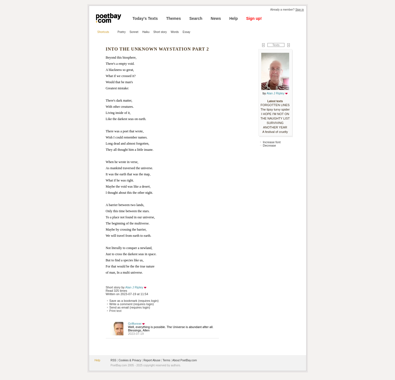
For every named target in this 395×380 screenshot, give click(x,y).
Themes (173, 18)
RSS (113, 360)
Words (175, 32)
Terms (166, 360)
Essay (186, 32)
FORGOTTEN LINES (275, 105)
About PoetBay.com (184, 360)
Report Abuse (152, 360)
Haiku (146, 32)
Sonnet (134, 32)
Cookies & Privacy (130, 360)
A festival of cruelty (275, 131)
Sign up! (254, 18)
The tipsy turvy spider (275, 109)
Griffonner (135, 323)
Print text (115, 310)
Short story (160, 32)
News (216, 18)
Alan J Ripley (134, 287)
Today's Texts (145, 18)
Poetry (122, 32)
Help (233, 18)
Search (195, 18)
